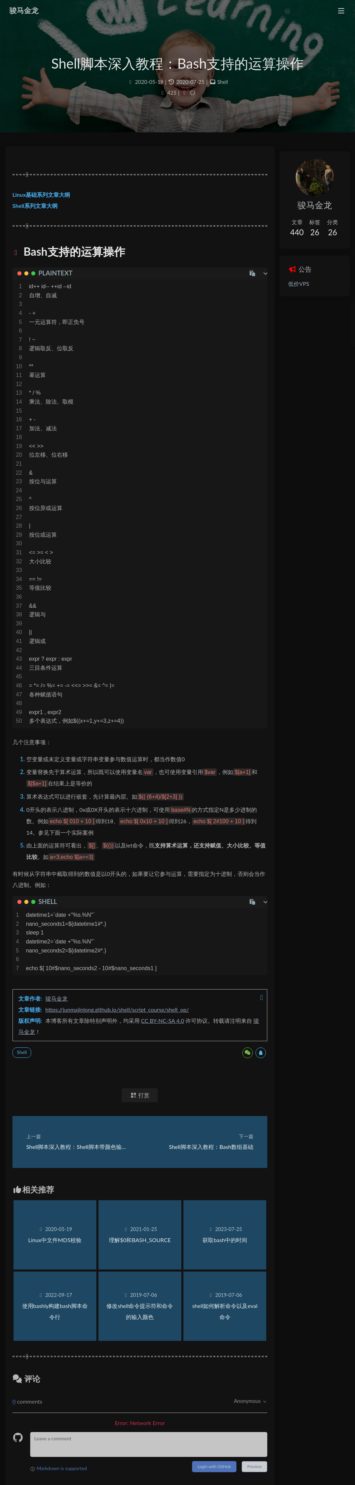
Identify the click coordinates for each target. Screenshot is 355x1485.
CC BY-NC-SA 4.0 (169, 1031)
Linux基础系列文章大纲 (48, 204)
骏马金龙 (63, 1008)
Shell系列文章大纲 (41, 215)
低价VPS (284, 284)
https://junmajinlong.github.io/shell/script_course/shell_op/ (124, 1020)
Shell (222, 88)
